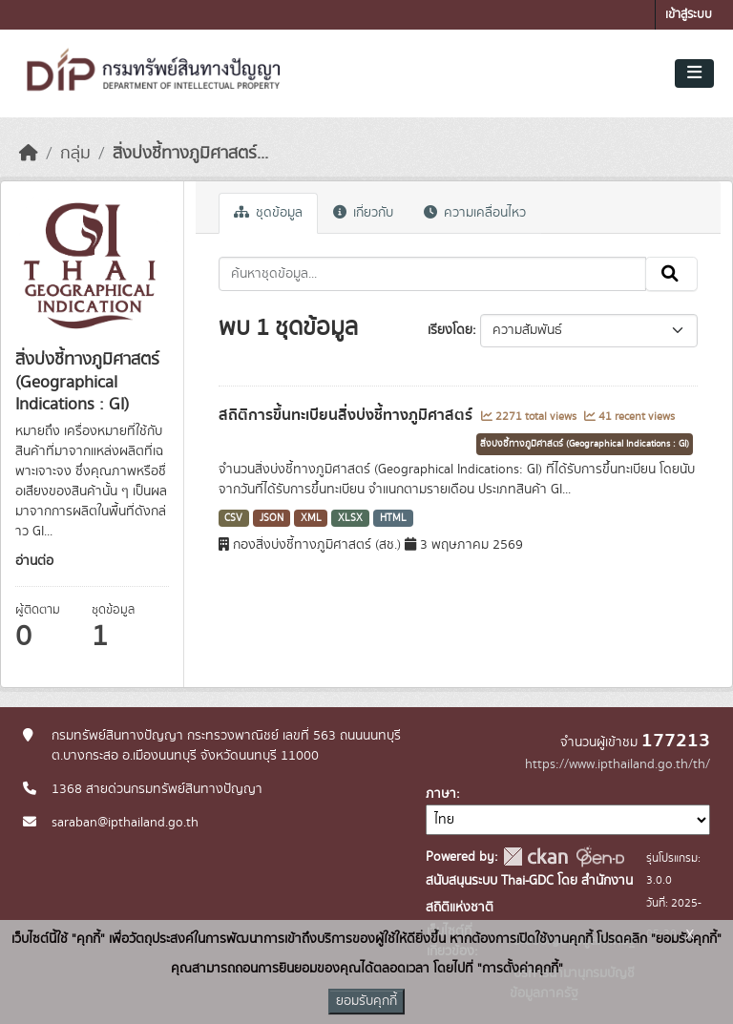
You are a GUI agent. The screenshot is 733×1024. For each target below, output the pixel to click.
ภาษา (441, 794)
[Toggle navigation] (694, 73)
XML (311, 518)
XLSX (350, 518)
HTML (393, 518)
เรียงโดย (450, 330)
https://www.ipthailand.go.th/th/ (617, 764)
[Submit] (671, 274)
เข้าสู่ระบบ (688, 15)
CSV (233, 518)
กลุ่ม (75, 153)
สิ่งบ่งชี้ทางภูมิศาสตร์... (190, 153)
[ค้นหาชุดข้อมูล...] (433, 274)
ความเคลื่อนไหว (475, 212)
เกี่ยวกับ (363, 212)
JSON (271, 518)
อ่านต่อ (34, 561)
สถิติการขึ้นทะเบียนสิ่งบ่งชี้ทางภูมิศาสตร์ (347, 415)
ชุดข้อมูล (268, 212)
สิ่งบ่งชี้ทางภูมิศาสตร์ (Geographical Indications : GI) (584, 443)
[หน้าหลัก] (28, 153)
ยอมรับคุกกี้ (366, 1001)
